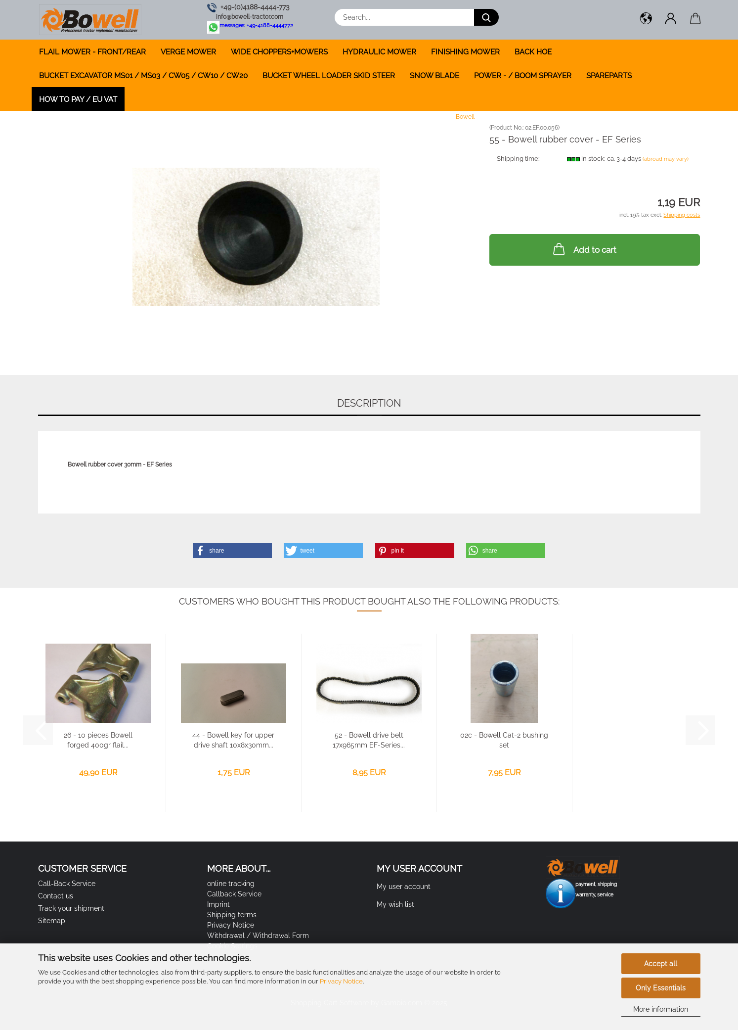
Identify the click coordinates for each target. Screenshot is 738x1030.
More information (660, 1009)
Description (369, 403)
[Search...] (486, 17)
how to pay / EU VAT (78, 99)
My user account (404, 886)
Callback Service (234, 894)
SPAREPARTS (609, 75)
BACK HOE (533, 51)
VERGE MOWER (188, 51)
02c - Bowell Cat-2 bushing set (504, 740)
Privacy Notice (341, 981)
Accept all (660, 964)
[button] (646, 20)
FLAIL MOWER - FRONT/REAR (92, 51)
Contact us (55, 896)
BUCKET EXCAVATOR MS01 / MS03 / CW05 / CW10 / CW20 (143, 75)
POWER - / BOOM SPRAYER (522, 75)
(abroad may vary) (666, 159)
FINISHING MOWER (465, 51)
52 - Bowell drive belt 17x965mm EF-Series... (369, 740)
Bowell (465, 116)
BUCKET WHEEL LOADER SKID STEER (328, 75)
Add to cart (583, 249)
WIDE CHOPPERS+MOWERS (279, 51)
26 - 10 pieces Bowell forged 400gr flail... (98, 740)
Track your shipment (71, 908)
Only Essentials (661, 988)
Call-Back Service (66, 884)
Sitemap (51, 921)
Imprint (218, 904)
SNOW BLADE (434, 75)
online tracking (231, 884)
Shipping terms (232, 915)
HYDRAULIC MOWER (379, 51)
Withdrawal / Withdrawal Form (258, 935)
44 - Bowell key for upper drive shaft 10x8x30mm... (233, 740)
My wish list (395, 904)
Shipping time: (518, 158)
